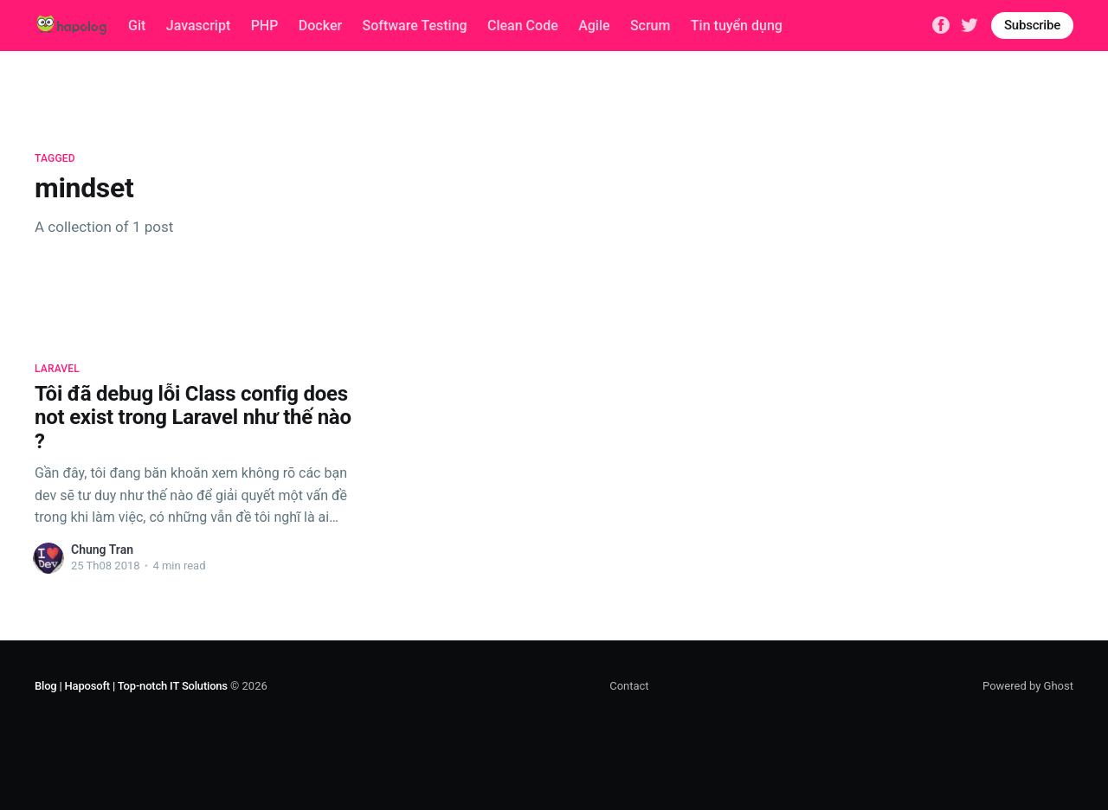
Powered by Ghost (1027, 685)
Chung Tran (102, 549)
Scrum (650, 25)
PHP (265, 25)
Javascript (198, 25)
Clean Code (522, 25)
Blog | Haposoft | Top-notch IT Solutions (131, 685)
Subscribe (1032, 25)
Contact (628, 685)
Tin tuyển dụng (737, 25)
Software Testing (415, 25)
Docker (320, 25)
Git (136, 25)
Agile (593, 25)
